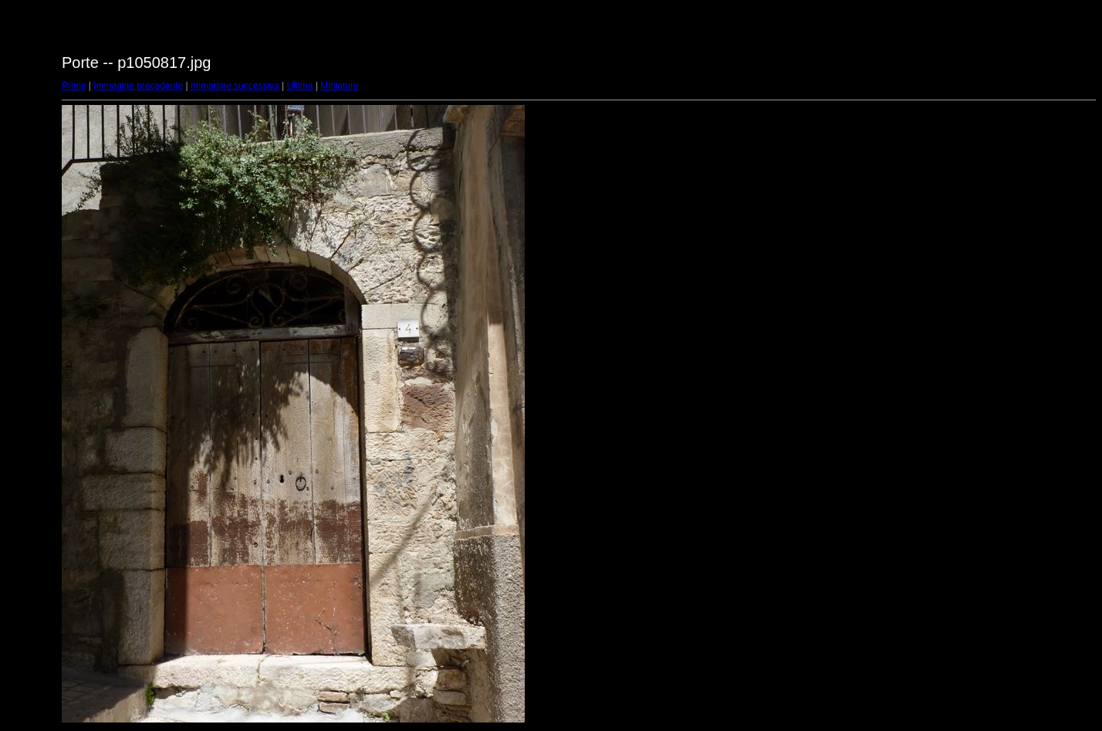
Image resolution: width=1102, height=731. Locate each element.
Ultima (300, 85)
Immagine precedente (138, 85)
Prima (74, 85)
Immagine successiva (235, 85)
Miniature (339, 85)
